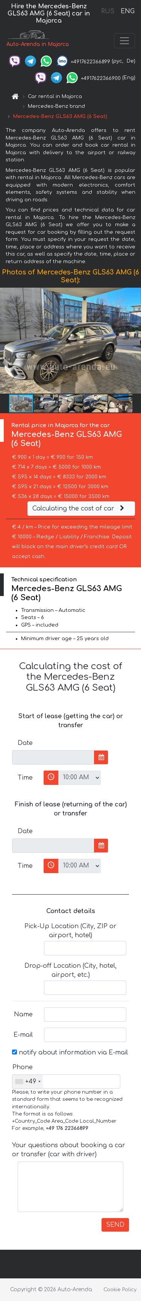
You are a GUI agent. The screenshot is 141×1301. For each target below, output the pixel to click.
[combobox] (27, 1081)
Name (23, 1014)
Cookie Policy (119, 1289)
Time (25, 777)
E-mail (23, 1034)
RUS (107, 11)
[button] (134, 341)
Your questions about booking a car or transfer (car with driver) (68, 1150)
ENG (127, 11)
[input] (53, 757)
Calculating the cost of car (79, 508)
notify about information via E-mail (70, 1052)
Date (25, 743)
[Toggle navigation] (124, 40)
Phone (22, 1067)
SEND (115, 1224)
